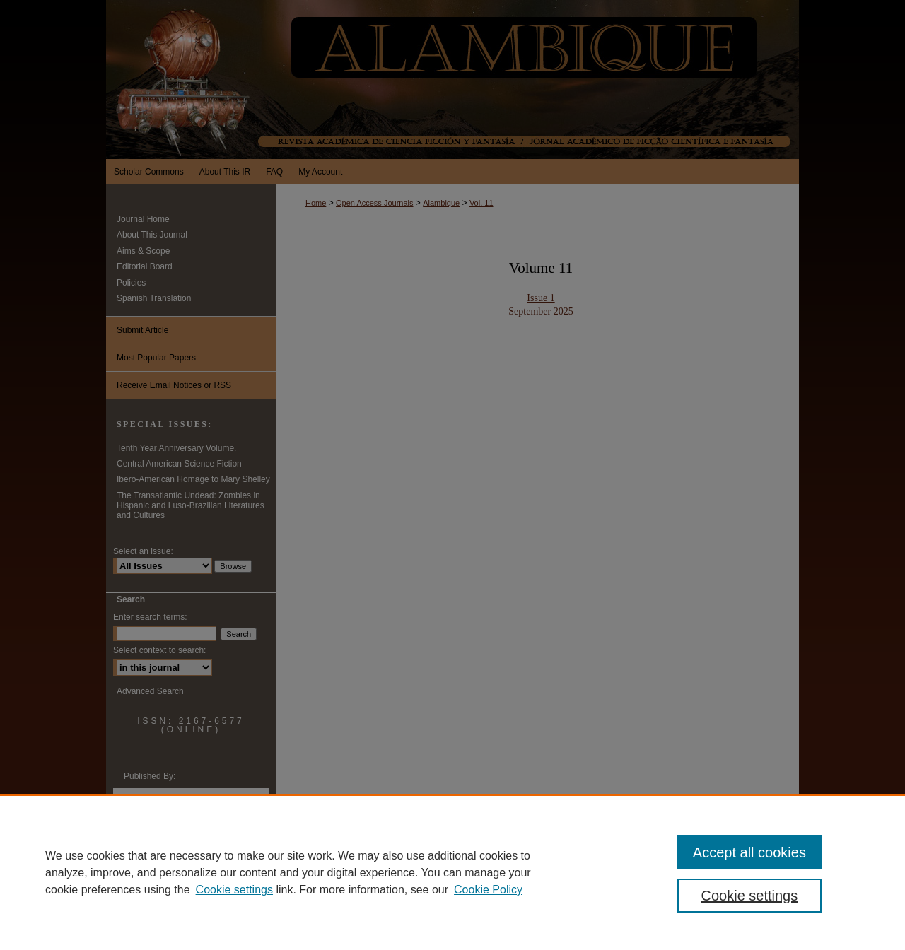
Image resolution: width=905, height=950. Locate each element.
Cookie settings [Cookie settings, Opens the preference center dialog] (749, 895)
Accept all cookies (749, 852)
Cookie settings (234, 890)
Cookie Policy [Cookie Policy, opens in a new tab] (488, 890)
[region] (452, 872)
